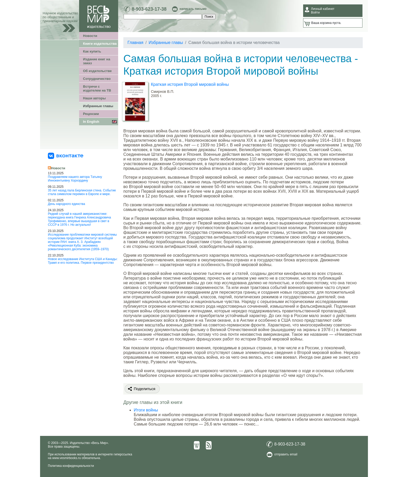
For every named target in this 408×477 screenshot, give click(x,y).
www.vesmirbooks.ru (66, 458)
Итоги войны (146, 410)
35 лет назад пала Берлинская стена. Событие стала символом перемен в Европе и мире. (82, 192)
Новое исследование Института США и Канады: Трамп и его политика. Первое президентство (83, 261)
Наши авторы (94, 98)
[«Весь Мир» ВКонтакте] (65, 155)
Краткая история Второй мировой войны (190, 84)
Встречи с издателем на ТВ (97, 88)
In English (91, 122)
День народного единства (66, 204)
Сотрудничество (97, 79)
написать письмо (193, 9)
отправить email (285, 454)
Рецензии (91, 114)
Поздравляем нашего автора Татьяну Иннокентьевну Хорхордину (75, 178)
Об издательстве (97, 71)
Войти (315, 12)
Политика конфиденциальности (71, 466)
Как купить (92, 51)
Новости (90, 36)
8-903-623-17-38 (149, 9)
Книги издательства (100, 44)
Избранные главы (98, 106)
